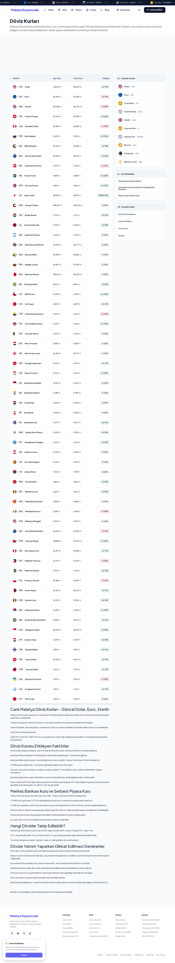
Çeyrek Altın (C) (95, 924)
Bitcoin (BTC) (120, 920)
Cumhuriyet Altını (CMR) (98, 936)
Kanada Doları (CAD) (71, 936)
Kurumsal (124, 10)
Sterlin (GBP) (68, 928)
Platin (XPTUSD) (148, 936)
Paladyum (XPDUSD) (150, 932)
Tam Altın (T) (94, 932)
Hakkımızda (138, 955)
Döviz (49, 10)
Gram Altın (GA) (95, 920)
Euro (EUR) (67, 924)
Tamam (24, 955)
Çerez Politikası (126, 955)
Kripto (76, 10)
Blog (106, 10)
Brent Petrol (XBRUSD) (151, 920)
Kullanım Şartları (112, 955)
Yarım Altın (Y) (94, 928)
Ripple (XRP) (120, 936)
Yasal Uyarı (150, 955)
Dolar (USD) (67, 920)
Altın (62, 10)
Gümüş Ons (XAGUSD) (151, 928)
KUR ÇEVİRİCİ (155, 10)
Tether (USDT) (121, 928)
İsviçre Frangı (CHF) (70, 932)
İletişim (100, 955)
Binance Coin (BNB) (123, 932)
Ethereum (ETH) (121, 924)
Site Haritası (160, 955)
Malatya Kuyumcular (25, 10)
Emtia (91, 10)
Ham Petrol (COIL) (149, 924)
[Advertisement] (87, 51)
